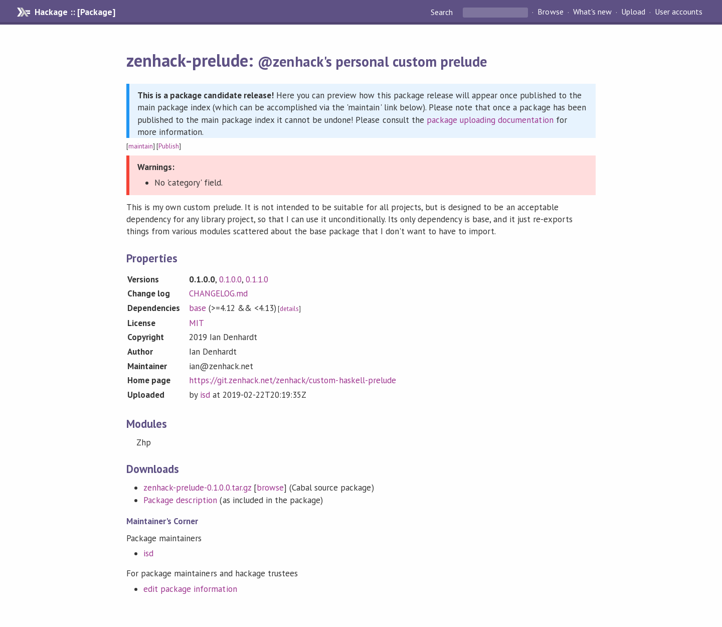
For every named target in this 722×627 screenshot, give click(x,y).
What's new (592, 12)
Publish (168, 146)
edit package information (190, 588)
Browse (550, 12)
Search (443, 12)
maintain (140, 146)
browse (270, 487)
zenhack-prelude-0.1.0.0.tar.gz (197, 487)
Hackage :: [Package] (75, 12)
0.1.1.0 (257, 279)
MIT (196, 323)
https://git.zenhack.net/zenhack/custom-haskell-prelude (292, 380)
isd (205, 394)
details (289, 308)
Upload (633, 12)
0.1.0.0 (230, 279)
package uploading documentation (490, 119)
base (197, 308)
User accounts (678, 12)
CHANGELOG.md (218, 293)
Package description (180, 500)
